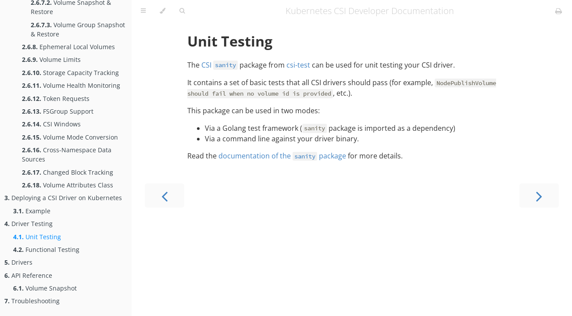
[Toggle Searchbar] (182, 11)
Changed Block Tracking (67, 172)
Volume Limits (51, 59)
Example (31, 211)
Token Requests (55, 98)
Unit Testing (37, 237)
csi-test (298, 65)
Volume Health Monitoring (71, 85)
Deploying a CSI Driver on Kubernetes (63, 198)
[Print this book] (558, 11)
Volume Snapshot (45, 288)
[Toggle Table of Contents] (143, 11)
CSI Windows (51, 124)
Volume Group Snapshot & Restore (78, 29)
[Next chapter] (539, 195)
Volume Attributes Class (67, 185)
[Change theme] (162, 11)
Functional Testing (46, 249)
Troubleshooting (32, 301)
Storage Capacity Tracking (70, 72)
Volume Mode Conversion (70, 137)
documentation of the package (282, 156)
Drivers (18, 262)
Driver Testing (28, 223)
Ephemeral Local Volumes (68, 47)
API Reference (28, 275)
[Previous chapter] (164, 195)
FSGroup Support (57, 111)
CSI (219, 65)
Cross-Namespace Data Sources (66, 154)
